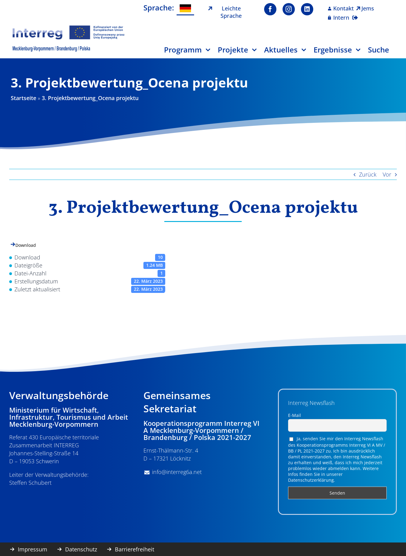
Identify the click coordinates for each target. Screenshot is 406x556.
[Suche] (382, 52)
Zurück (368, 174)
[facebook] (270, 9)
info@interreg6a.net (177, 472)
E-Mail (294, 415)
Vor (387, 174)
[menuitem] (185, 8)
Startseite (23, 98)
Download (25, 245)
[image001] (68, 27)
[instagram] (289, 9)
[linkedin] (307, 9)
